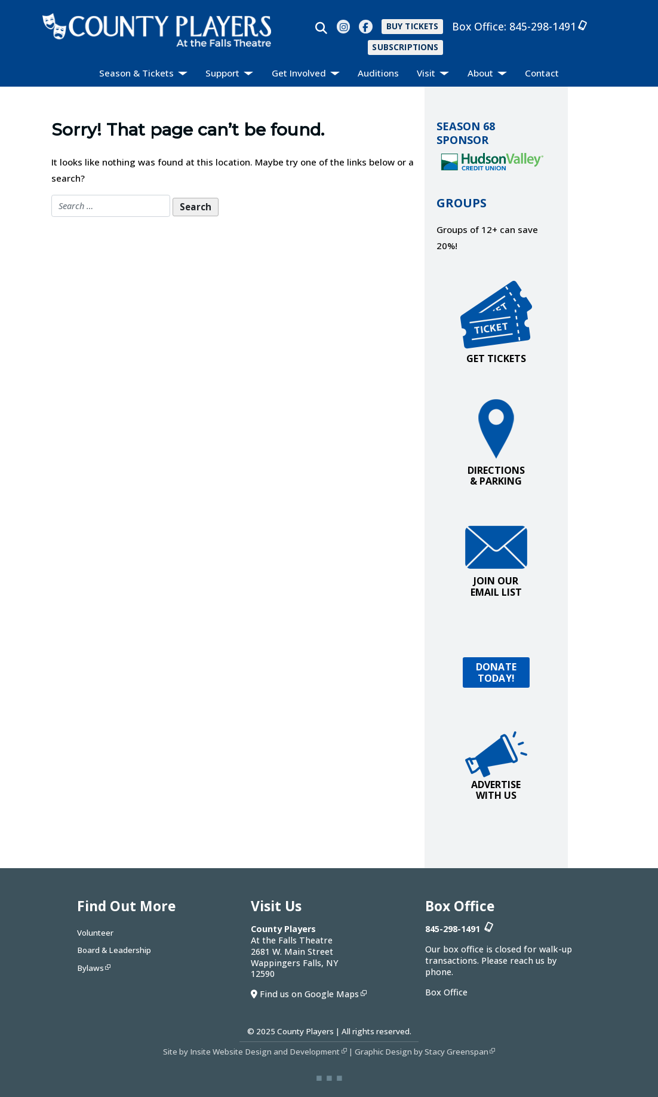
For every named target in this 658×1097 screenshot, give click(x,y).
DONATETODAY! (496, 672)
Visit (427, 73)
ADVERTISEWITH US (496, 766)
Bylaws (90, 968)
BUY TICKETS (412, 26)
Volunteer (95, 932)
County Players (305, 1031)
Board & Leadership (114, 950)
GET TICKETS (496, 322)
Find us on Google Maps (309, 994)
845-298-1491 (546, 26)
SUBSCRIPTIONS (405, 47)
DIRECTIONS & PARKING (496, 443)
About (482, 73)
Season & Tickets (137, 73)
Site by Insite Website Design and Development (251, 1051)
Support (223, 73)
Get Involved (300, 73)
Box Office (446, 992)
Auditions (378, 73)
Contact (542, 73)
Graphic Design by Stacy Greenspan (421, 1051)
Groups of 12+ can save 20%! (487, 237)
